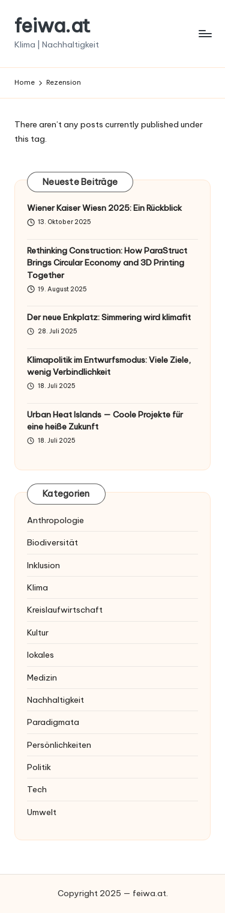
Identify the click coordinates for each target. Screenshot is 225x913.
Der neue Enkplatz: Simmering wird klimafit (109, 317)
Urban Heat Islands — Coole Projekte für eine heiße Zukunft (105, 420)
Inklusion (43, 565)
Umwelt (41, 812)
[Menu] (205, 33)
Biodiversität (52, 542)
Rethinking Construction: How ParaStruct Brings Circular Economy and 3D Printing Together (107, 263)
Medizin (42, 677)
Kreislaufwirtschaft (65, 609)
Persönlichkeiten (59, 744)
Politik (39, 767)
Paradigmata (53, 722)
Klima (37, 587)
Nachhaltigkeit (55, 699)
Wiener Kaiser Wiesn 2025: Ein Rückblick (104, 207)
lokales (40, 654)
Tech (37, 789)
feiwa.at (52, 25)
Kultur (38, 632)
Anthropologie (55, 520)
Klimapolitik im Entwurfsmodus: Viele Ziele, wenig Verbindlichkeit (109, 365)
